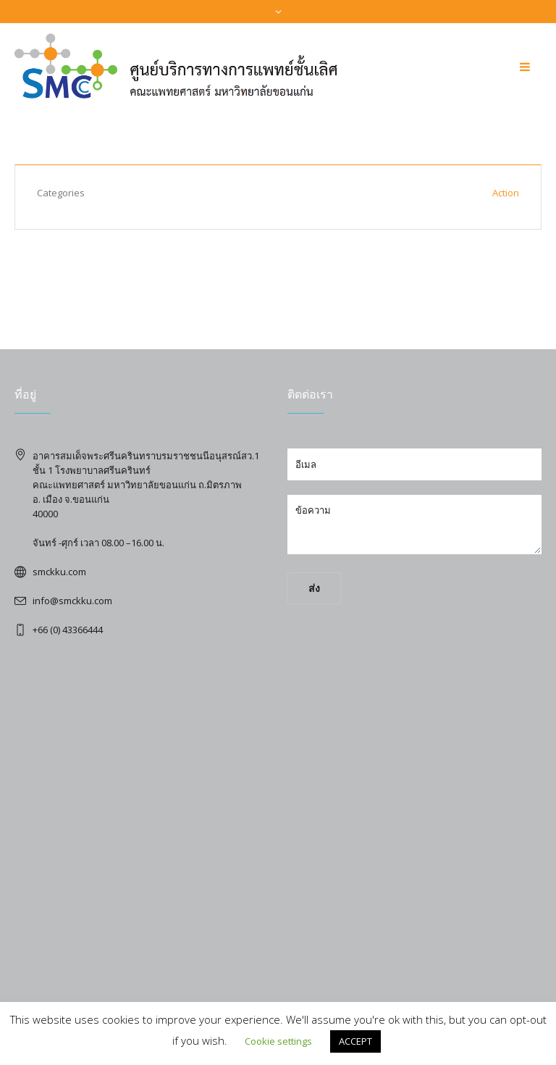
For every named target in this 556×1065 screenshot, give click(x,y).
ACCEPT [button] (355, 1041)
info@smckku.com (72, 600)
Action (505, 192)
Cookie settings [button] (278, 1041)
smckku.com (59, 571)
